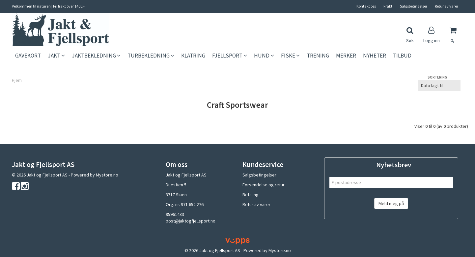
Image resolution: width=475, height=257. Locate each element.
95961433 (175, 214)
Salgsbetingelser (413, 6)
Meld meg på (391, 203)
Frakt (387, 6)
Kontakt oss (366, 6)
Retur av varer (446, 6)
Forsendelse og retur (263, 185)
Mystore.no (107, 175)
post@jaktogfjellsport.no (190, 221)
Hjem (17, 80)
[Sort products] (439, 85)
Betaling (250, 195)
